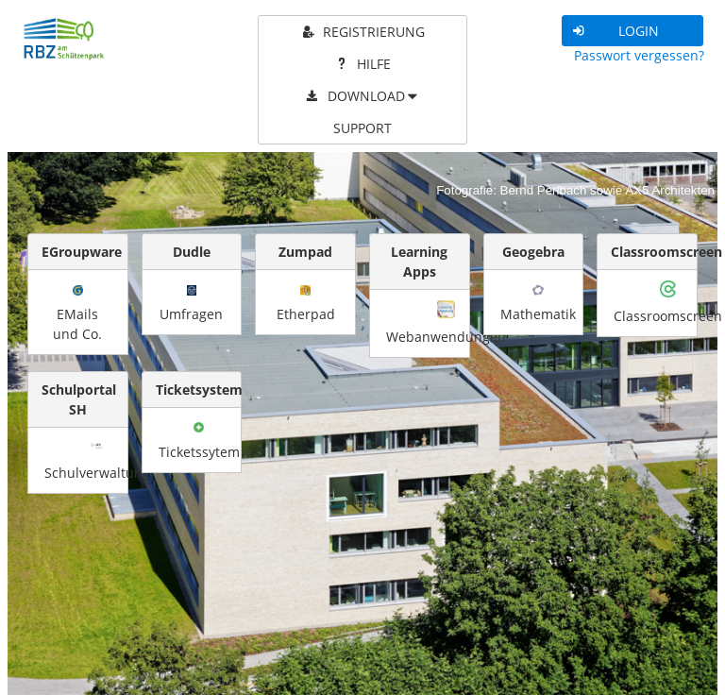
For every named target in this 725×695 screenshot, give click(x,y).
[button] (632, 30)
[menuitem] (363, 32)
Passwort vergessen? (639, 55)
